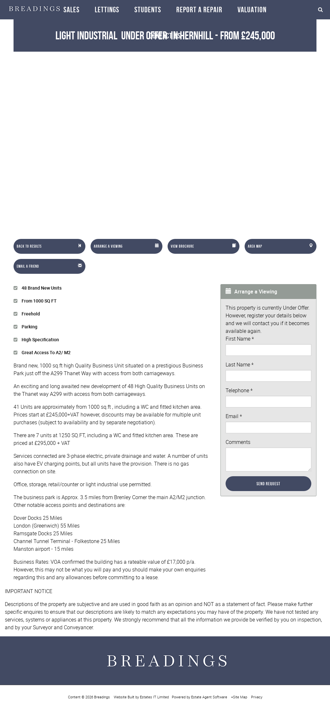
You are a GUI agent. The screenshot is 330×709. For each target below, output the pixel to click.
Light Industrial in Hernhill (134, 35)
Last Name (240, 364)
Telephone (239, 390)
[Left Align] (49, 246)
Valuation (252, 9)
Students (147, 9)
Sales (71, 9)
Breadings (102, 696)
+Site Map (239, 696)
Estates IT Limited (154, 696)
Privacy (256, 696)
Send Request (268, 483)
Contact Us (165, 36)
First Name (240, 338)
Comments (238, 442)
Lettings (107, 9)
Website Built (124, 696)
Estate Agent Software (209, 696)
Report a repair (199, 9)
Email (234, 416)
